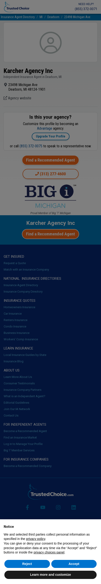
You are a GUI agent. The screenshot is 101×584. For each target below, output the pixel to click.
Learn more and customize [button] (50, 574)
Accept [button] (74, 564)
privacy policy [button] (35, 539)
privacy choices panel (49, 552)
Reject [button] (27, 564)
